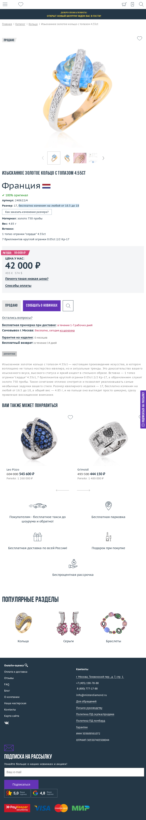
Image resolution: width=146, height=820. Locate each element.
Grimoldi (83, 469)
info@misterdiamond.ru (91, 695)
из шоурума (67, 330)
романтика (9, 353)
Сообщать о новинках (41, 306)
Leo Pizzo (13, 469)
